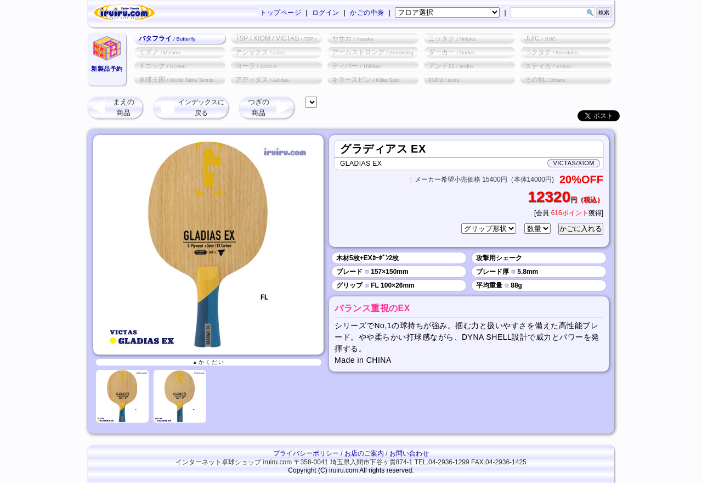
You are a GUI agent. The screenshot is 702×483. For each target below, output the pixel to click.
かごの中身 (367, 12)
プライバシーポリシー (306, 453)
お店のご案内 (364, 453)
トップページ (280, 12)
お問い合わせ (409, 453)
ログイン (325, 12)
